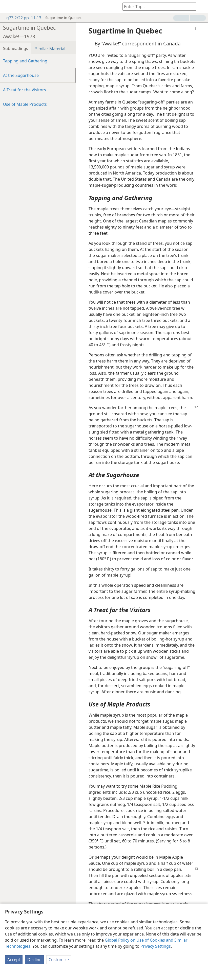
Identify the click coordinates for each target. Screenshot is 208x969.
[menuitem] (7, 6)
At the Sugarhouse (21, 75)
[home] (7, 6)
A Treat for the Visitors (24, 90)
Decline (34, 959)
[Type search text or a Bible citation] (157, 6)
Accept (13, 959)
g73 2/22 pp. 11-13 (21, 18)
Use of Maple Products (25, 104)
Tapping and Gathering (25, 61)
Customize (59, 959)
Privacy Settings (155, 946)
